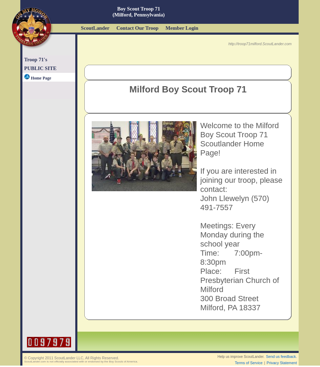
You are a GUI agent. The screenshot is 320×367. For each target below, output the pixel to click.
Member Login (182, 28)
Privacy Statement (282, 363)
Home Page (37, 78)
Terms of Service (249, 363)
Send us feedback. (281, 356)
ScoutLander (95, 28)
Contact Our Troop (137, 28)
